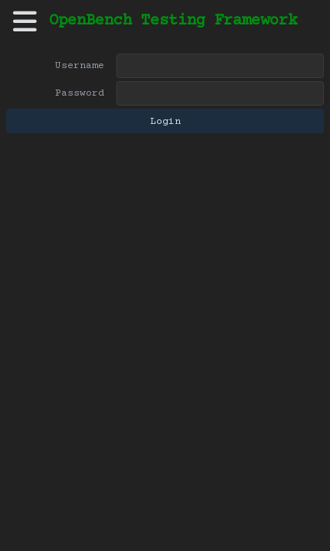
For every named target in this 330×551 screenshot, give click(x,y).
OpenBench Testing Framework (173, 21)
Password (79, 93)
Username (79, 65)
